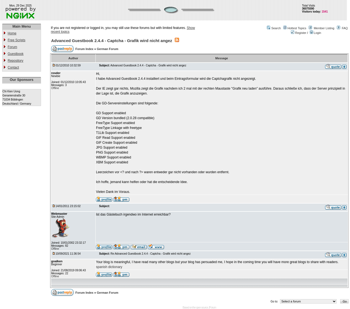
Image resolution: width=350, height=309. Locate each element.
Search (276, 28)
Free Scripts (16, 40)
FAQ (345, 28)
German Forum (107, 49)
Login (315, 32)
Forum (12, 47)
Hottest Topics (296, 28)
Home (12, 33)
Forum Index (84, 49)
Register (298, 32)
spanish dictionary (109, 267)
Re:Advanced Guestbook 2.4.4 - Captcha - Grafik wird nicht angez (150, 253)
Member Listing (324, 28)
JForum (212, 307)
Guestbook (16, 54)
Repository (15, 61)
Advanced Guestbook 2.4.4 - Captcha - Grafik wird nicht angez (111, 40)
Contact (13, 67)
